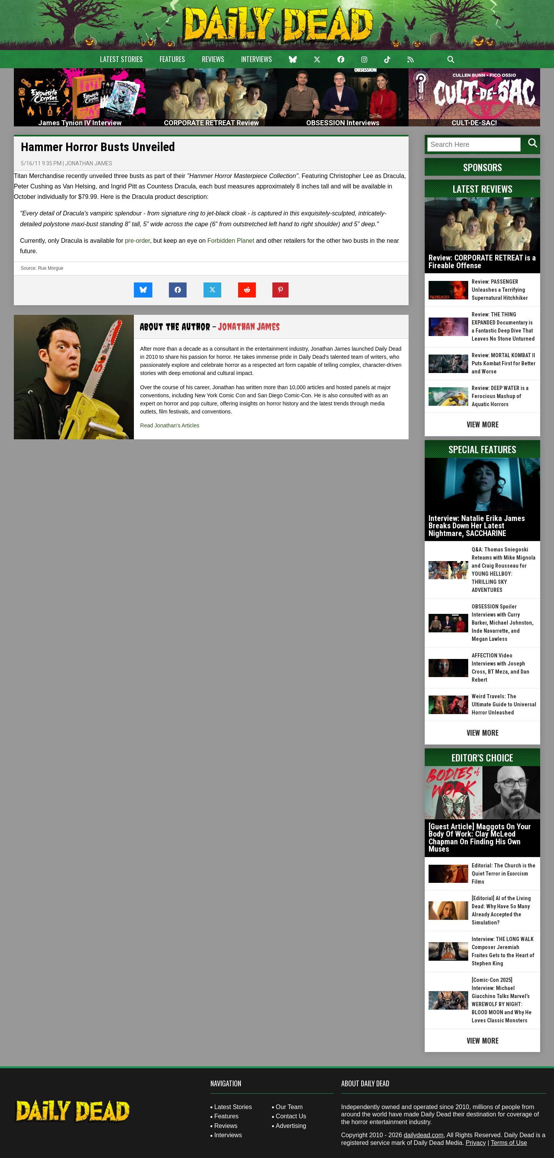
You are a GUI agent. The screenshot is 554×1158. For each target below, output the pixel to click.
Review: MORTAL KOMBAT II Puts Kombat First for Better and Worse (504, 363)
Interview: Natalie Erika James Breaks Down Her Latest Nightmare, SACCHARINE (477, 526)
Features (172, 59)
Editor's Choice (482, 757)
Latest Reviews (482, 188)
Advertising (291, 1126)
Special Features (482, 449)
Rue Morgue (50, 268)
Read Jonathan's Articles (169, 425)
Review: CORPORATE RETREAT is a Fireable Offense (482, 261)
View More (483, 424)
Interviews (256, 59)
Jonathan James (88, 163)
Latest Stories (121, 59)
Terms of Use (509, 1143)
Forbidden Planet (230, 240)
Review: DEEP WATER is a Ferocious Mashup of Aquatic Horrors (500, 396)
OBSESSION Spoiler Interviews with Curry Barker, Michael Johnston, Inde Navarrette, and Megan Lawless (503, 622)
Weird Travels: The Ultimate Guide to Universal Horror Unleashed (504, 704)
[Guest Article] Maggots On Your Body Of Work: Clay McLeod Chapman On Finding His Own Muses (480, 838)
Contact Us (291, 1116)
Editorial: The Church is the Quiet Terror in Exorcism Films (504, 873)
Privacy (476, 1143)
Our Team (289, 1107)
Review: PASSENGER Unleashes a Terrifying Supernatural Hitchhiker (500, 290)
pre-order (137, 240)
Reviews (213, 59)
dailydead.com (424, 1135)
